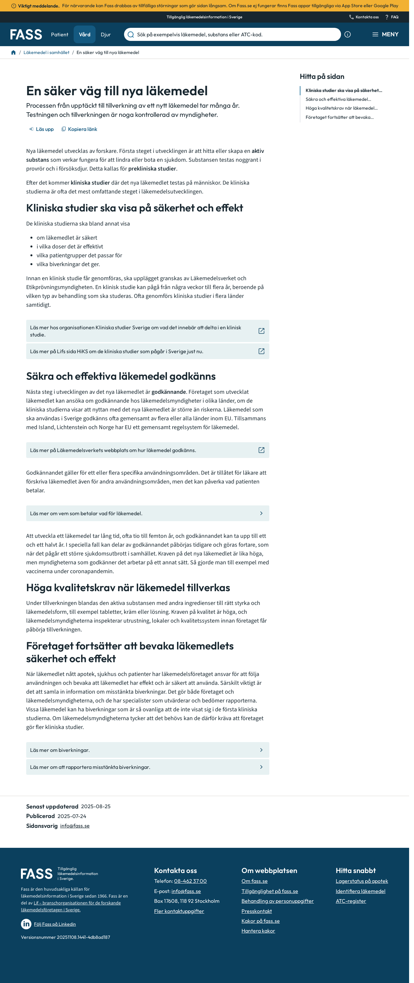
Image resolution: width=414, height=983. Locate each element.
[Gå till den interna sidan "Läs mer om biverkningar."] (147, 750)
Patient (59, 34)
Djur (106, 34)
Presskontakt (257, 911)
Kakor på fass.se (261, 921)
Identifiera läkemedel (361, 891)
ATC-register (351, 901)
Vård (84, 34)
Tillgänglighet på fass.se (270, 891)
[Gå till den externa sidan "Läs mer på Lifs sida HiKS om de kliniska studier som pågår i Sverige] (147, 351)
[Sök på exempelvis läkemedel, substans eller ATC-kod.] (237, 34)
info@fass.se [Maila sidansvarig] (75, 825)
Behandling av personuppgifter (278, 901)
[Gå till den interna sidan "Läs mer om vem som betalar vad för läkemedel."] (147, 513)
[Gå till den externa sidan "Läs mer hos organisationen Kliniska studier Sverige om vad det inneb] (147, 331)
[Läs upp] (42, 129)
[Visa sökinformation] (347, 34)
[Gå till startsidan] (26, 34)
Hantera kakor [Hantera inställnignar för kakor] (258, 930)
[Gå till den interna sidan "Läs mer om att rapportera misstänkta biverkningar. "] (147, 767)
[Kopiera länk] (79, 129)
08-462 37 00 (190, 881)
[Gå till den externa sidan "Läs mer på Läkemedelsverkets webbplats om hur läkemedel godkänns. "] (147, 450)
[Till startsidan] (13, 52)
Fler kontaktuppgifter (179, 911)
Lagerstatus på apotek (362, 881)
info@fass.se (186, 891)
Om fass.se (255, 881)
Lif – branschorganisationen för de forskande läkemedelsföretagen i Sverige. (71, 906)
